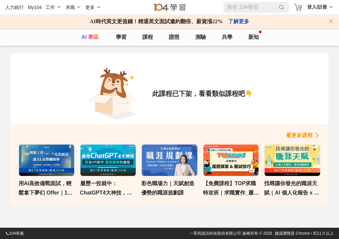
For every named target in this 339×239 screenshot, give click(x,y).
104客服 (14, 233)
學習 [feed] (121, 37)
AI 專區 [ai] (90, 37)
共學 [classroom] (227, 37)
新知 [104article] (255, 35)
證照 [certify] (174, 37)
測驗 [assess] (200, 37)
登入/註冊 (317, 7)
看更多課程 (299, 135)
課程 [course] (147, 37)
